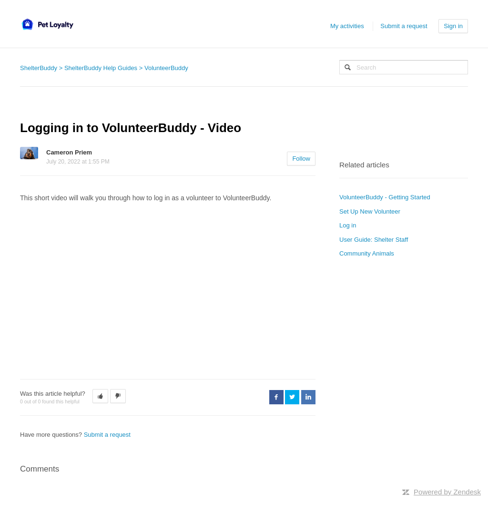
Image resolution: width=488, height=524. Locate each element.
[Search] (403, 67)
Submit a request (403, 26)
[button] (100, 396)
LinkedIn (308, 397)
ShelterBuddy (38, 68)
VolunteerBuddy (166, 68)
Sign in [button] (453, 26)
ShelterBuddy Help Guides (100, 68)
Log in (347, 225)
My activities (347, 26)
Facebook (276, 397)
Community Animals (366, 253)
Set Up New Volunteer (369, 211)
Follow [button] (301, 158)
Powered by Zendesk (447, 492)
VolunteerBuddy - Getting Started (384, 197)
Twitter (292, 397)
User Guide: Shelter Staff (373, 239)
